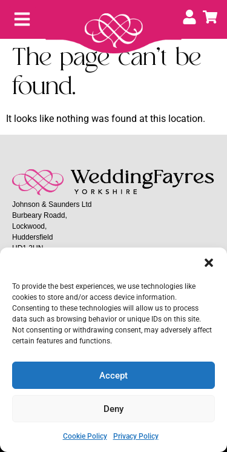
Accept (113, 375)
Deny (113, 408)
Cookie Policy (85, 436)
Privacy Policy (136, 436)
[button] (209, 263)
